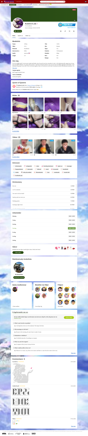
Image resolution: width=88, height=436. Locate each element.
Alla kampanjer (27, 4)
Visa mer (14, 68)
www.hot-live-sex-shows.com (13, 431)
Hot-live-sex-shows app (44, 4)
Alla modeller (4, 4)
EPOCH (22, 431)
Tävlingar (34, 4)
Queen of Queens (31, 85)
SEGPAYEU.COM (27, 431)
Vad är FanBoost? (71, 27)
